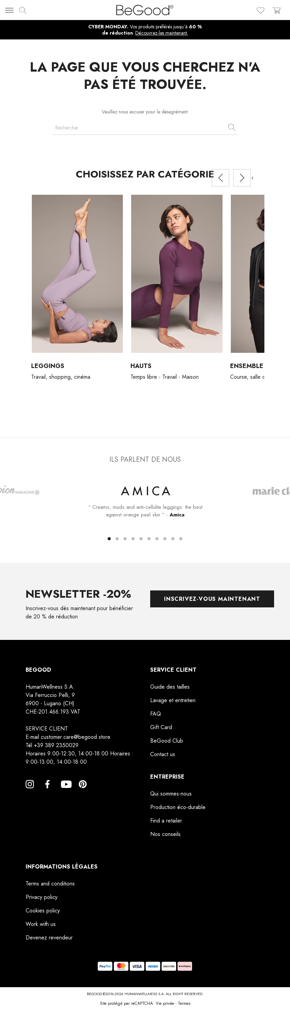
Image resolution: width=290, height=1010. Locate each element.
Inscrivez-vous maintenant (212, 599)
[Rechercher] (145, 128)
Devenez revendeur (49, 938)
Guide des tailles (170, 687)
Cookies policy (43, 911)
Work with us (41, 924)
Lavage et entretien (173, 700)
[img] (22, 10)
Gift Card (161, 727)
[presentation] (220, 177)
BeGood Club (166, 741)
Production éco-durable (178, 807)
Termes (184, 1003)
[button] (109, 539)
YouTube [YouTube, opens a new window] (65, 792)
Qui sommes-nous (171, 794)
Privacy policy (41, 897)
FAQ (155, 714)
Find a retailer (166, 821)
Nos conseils (165, 834)
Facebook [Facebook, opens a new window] (47, 792)
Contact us (162, 754)
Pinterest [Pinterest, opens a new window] (83, 792)
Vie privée (165, 1003)
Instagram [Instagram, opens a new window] (30, 792)
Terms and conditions (50, 884)
